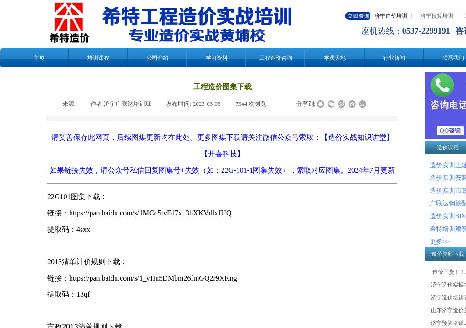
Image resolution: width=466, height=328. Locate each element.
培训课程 (98, 58)
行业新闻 (394, 58)
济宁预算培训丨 (439, 16)
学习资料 (217, 58)
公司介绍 (157, 58)
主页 (39, 58)
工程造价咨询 (275, 58)
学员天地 (335, 58)
